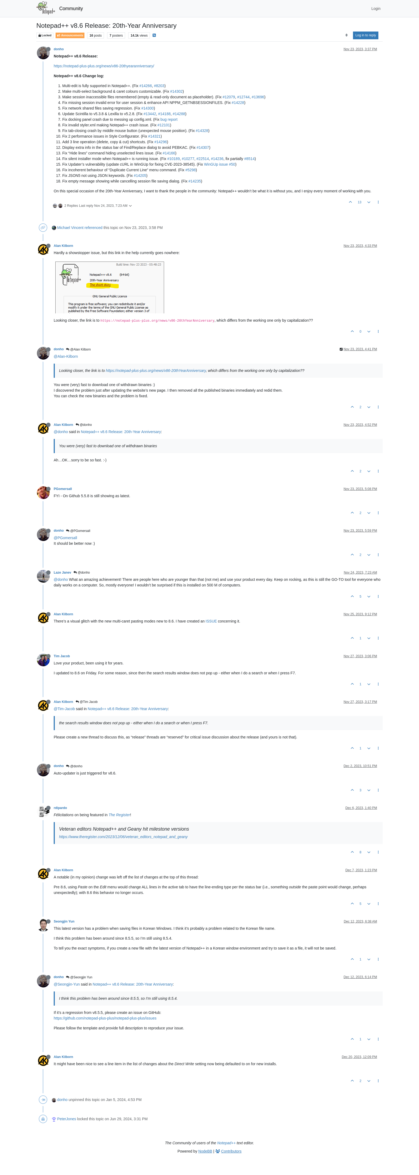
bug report (168, 119)
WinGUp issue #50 (219, 164)
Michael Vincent (70, 227)
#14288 (179, 114)
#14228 (238, 102)
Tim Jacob (62, 656)
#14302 (176, 91)
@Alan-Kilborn (66, 356)
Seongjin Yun (64, 921)
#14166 (169, 153)
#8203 (159, 86)
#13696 (258, 97)
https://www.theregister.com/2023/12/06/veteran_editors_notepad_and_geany (123, 837)
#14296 (160, 142)
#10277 (188, 159)
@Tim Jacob (87, 702)
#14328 (202, 131)
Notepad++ (226, 1143)
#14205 (140, 175)
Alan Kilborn (63, 246)
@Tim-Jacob (64, 709)
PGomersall (63, 489)
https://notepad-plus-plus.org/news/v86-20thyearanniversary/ (104, 66)
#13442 (149, 114)
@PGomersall (78, 531)
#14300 (147, 108)
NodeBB (205, 1151)
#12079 (229, 97)
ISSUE (211, 621)
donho (59, 49)
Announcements (70, 35)
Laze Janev (62, 572)
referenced (93, 227)
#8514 (249, 159)
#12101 (163, 125)
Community (71, 8)
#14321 (154, 136)
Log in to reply (365, 35)
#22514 (202, 159)
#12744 (243, 97)
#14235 (194, 181)
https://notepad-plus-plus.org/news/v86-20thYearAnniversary (156, 370)
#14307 (203, 147)
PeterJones (66, 1119)
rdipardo (60, 808)
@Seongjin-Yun (67, 984)
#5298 (190, 170)
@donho (84, 425)
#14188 (164, 114)
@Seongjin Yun (79, 977)
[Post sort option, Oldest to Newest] (346, 35)
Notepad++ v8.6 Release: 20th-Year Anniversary (121, 432)
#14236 (217, 159)
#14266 (145, 86)
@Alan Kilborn (78, 349)
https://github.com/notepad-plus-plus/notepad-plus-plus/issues (105, 1018)
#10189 (173, 159)
